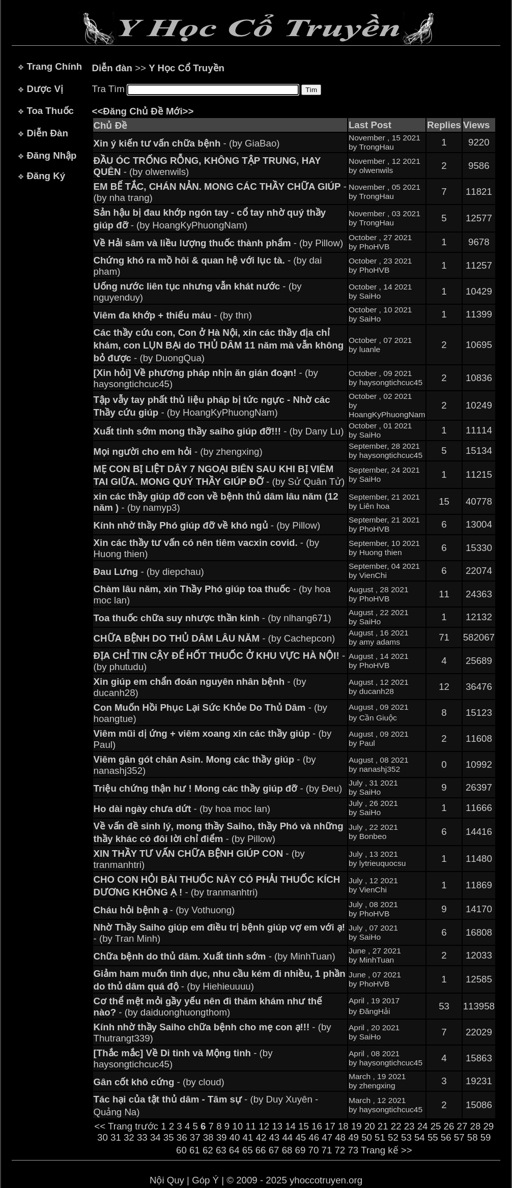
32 (129, 1137)
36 (182, 1137)
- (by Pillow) (219, 243)
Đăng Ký (45, 175)
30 (102, 1137)
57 (459, 1137)
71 (327, 1150)
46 (313, 1137)
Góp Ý (205, 1180)
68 (287, 1150)
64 (234, 1150)
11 (250, 1126)
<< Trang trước (126, 1126)
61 (194, 1150)
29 (488, 1126)
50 (366, 1137)
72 (339, 1150)
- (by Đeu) (218, 788)
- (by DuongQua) (219, 345)
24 (422, 1126)
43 (274, 1137)
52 (393, 1137)
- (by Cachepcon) (214, 638)
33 (142, 1137)
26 (449, 1126)
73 (353, 1150)
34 (155, 1137)
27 (462, 1126)
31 (115, 1137)
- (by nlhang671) (212, 618)
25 (436, 1126)
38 (208, 1137)
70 (313, 1150)
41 (248, 1137)
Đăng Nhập (51, 155)
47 (327, 1137)
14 (290, 1126)
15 (303, 1126)
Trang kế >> (386, 1150)
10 (237, 1126)
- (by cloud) (159, 1082)
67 (274, 1150)
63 (221, 1150)
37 (195, 1137)
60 (181, 1150)
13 (277, 1126)
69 (300, 1150)
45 (300, 1137)
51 (380, 1137)
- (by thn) (173, 315)
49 (353, 1137)
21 (383, 1126)
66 (260, 1150)
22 (396, 1126)
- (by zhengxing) (178, 451)
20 (369, 1126)
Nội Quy (167, 1180)
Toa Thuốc (50, 110)
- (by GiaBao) (187, 143)
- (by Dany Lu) (219, 431)
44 (287, 1137)
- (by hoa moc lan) (182, 808)
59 (485, 1137)
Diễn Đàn (47, 133)
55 (433, 1137)
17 (330, 1126)
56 (446, 1137)
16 (316, 1126)
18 (343, 1126)
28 (475, 1126)
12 (264, 1126)
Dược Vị (44, 88)
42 (261, 1137)
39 (221, 1137)
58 (472, 1137)
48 (340, 1137)
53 (406, 1137)
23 (409, 1126)
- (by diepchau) (149, 571)
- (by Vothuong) (164, 910)
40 (235, 1137)
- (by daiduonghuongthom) (208, 1007)
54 (419, 1137)
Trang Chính (54, 66)
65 (247, 1150)
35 (168, 1137)
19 (356, 1126)
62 (208, 1150)
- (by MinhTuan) (214, 956)
